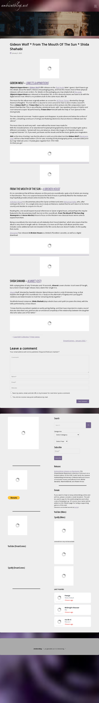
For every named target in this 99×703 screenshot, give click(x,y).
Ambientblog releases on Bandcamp (67, 471)
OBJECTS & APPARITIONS (37, 83)
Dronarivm (14, 233)
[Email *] (67, 451)
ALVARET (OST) (34, 281)
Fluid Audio (60, 87)
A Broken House (16, 202)
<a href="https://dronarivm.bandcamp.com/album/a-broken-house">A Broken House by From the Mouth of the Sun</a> (49, 245)
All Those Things (62, 100)
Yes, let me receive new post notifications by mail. (29, 397)
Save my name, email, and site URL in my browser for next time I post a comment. (40, 393)
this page (78, 92)
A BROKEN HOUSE (51, 189)
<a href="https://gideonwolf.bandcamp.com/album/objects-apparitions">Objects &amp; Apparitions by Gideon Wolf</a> (49, 153)
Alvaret (12, 292)
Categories (58, 431)
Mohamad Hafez (70, 202)
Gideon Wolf (34, 87)
